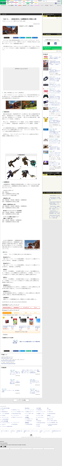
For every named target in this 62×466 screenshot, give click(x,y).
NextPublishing (14, 424)
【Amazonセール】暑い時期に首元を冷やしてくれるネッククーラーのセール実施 (55, 79)
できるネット (4, 424)
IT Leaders (3, 415)
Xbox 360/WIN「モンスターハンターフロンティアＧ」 (35, 382)
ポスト (7, 37)
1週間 (55, 16)
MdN (37, 419)
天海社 (49, 409)
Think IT (3, 409)
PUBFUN (48, 415)
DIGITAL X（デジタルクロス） (17, 417)
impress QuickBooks (51, 413)
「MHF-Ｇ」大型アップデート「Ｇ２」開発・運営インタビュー (15, 373)
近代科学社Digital (29, 424)
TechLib (38, 426)
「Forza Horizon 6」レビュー (55, 195)
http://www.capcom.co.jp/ (6, 358)
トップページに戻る (21, 400)
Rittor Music (27, 408)
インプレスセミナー (15, 415)
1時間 (45, 16)
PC (28, 5)
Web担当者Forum (5, 411)
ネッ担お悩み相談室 (5, 419)
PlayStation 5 (16, 307)
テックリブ (38, 424)
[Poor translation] (5, 447)
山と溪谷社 (27, 417)
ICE (47, 408)
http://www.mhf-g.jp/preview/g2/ (8, 363)
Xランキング (48, 47)
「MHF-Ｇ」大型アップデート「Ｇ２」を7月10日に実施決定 (34, 391)
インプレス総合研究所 (5, 413)
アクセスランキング (50, 14)
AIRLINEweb (39, 409)
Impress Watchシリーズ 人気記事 (52, 172)
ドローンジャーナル (5, 417)
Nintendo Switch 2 (7, 307)
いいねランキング (57, 49)
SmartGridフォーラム (16, 409)
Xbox (26, 312)
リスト (11, 37)
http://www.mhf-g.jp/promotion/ (8, 360)
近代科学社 (27, 422)
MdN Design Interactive (41, 422)
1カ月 (59, 16)
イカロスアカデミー (40, 417)
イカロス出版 (38, 408)
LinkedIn (35, 37)
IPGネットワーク (50, 418)
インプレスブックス (15, 422)
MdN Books (39, 420)
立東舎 (27, 415)
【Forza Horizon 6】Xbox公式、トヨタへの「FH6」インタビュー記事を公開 (54, 216)
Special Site (48, 34)
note (29, 37)
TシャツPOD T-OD (29, 413)
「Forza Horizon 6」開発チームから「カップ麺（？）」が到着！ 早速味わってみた (55, 207)
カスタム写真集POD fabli (53, 422)
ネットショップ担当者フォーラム (18, 411)
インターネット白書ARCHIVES (7, 426)
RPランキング (47, 49)
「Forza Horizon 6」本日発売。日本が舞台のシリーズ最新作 (55, 198)
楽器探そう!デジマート (30, 411)
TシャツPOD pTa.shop (52, 420)
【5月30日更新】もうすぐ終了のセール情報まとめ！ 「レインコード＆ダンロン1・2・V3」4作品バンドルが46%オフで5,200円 (54, 134)
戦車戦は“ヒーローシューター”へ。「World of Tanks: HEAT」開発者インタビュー (54, 110)
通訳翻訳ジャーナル (40, 413)
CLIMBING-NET (29, 420)
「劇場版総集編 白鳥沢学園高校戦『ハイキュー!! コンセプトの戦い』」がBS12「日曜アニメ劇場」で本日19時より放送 (55, 64)
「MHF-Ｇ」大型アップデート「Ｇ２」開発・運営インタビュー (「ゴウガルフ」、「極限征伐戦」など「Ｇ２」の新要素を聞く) (31, 371)
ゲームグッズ (26, 307)
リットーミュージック (30, 409)
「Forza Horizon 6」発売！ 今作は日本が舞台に (53, 193)
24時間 (50, 16)
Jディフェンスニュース (41, 411)
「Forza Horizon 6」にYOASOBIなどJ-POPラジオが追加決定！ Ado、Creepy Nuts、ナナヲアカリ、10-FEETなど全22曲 (54, 213)
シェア (17, 37)
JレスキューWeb (40, 415)
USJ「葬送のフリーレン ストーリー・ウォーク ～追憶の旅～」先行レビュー (54, 164)
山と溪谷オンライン (29, 418)
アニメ (35, 307)
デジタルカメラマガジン (6, 422)
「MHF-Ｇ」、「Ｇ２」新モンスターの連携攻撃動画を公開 (15, 382)
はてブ (23, 37)
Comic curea (50, 411)
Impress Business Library (16, 413)
